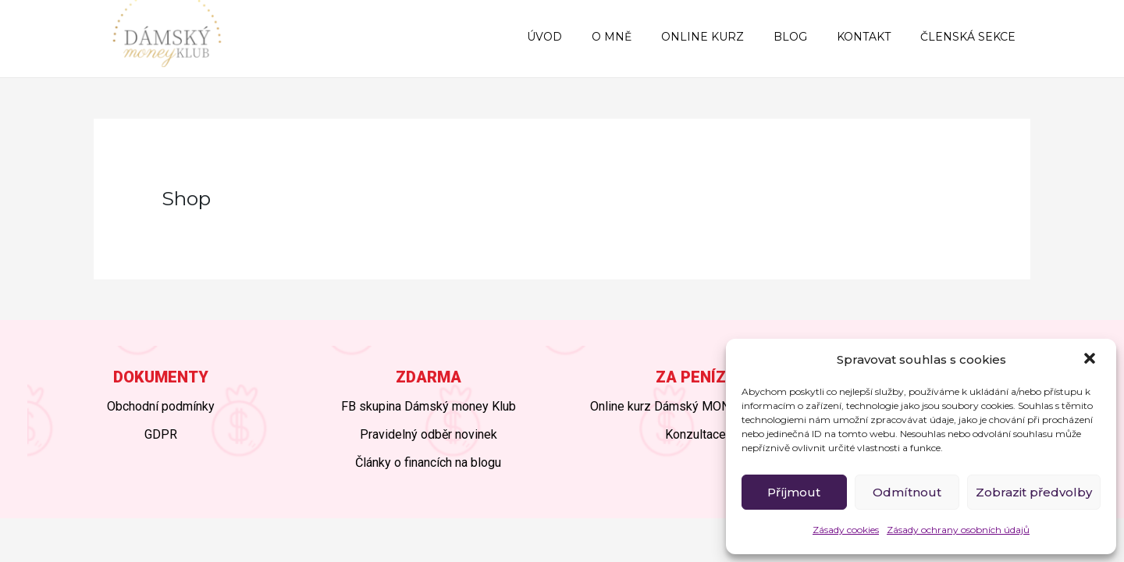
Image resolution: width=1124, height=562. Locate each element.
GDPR (160, 434)
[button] (1091, 359)
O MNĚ (647, 37)
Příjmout (793, 492)
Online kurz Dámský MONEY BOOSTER (696, 406)
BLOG (810, 37)
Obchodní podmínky (161, 406)
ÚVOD (587, 37)
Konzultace (695, 434)
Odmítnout (907, 492)
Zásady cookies (846, 529)
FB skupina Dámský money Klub (428, 406)
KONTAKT (875, 37)
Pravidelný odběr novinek (428, 434)
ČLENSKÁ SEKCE (971, 37)
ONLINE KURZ (729, 37)
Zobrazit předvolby (1034, 492)
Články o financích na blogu (428, 462)
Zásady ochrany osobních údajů (958, 529)
